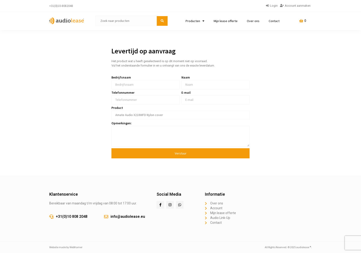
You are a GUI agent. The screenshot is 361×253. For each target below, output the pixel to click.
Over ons (253, 21)
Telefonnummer (122, 93)
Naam (185, 77)
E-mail (186, 93)
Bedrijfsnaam (121, 77)
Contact (274, 21)
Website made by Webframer (65, 247)
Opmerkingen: (121, 123)
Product (117, 108)
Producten (195, 21)
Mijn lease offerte (226, 21)
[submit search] (162, 21)
